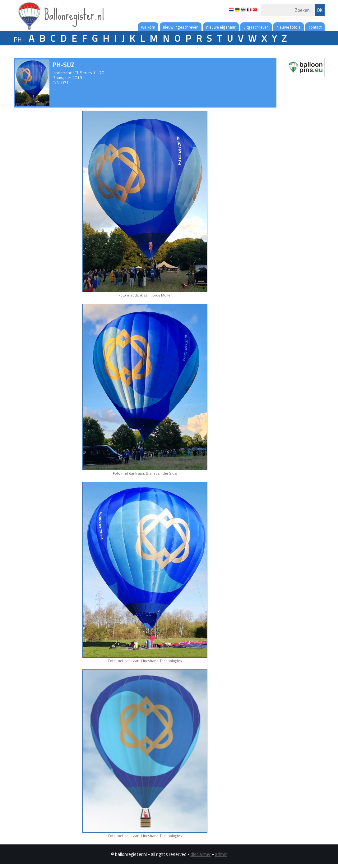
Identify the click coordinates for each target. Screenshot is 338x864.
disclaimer (201, 854)
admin (221, 854)
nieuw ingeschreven (180, 27)
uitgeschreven (256, 27)
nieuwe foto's (288, 27)
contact (315, 27)
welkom (148, 27)
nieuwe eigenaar (221, 27)
